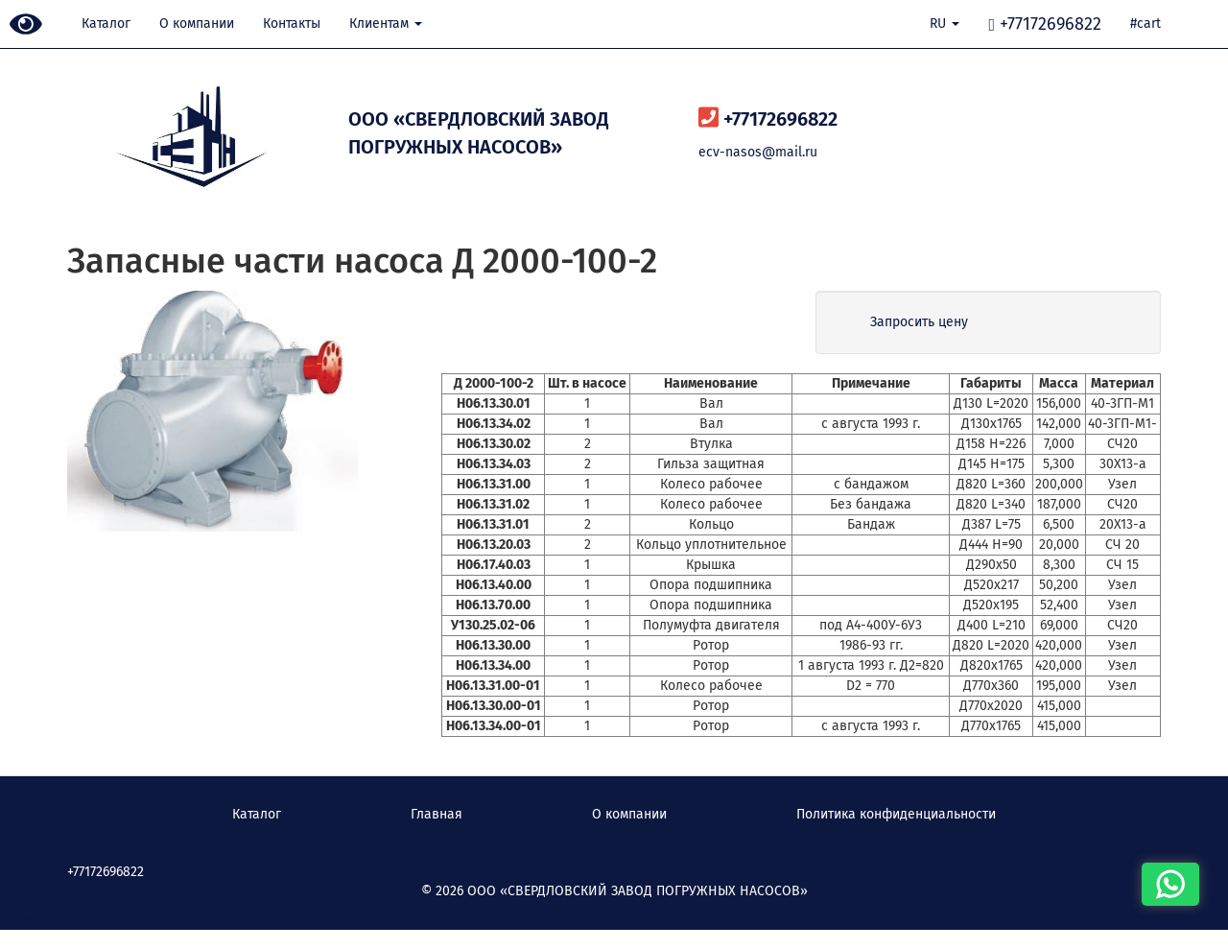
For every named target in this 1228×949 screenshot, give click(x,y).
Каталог (106, 23)
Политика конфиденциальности (896, 814)
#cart (1145, 23)
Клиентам (385, 23)
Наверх (33, 920)
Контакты (291, 23)
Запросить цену (919, 322)
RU (944, 23)
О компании (196, 23)
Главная (436, 814)
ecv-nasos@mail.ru (757, 152)
